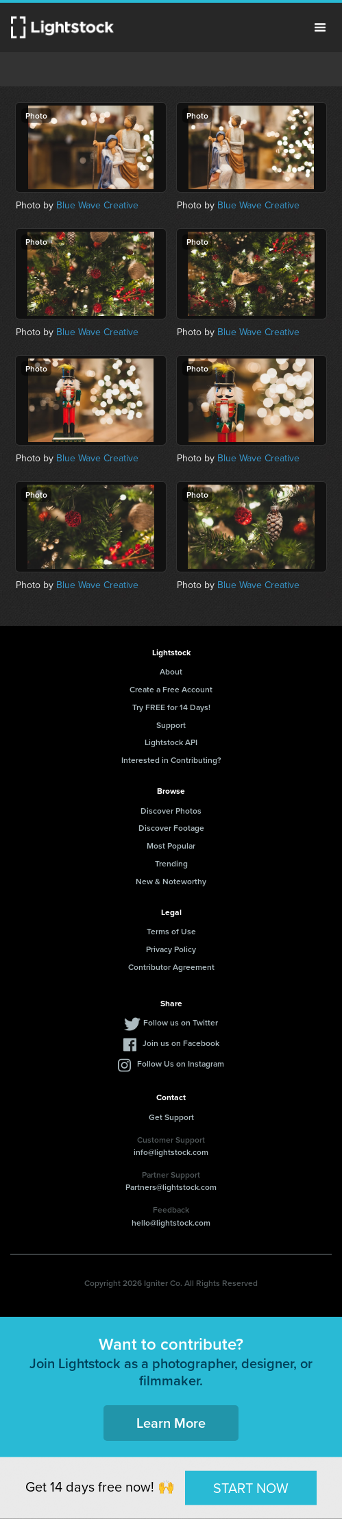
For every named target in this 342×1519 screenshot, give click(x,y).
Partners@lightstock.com (171, 1187)
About (171, 671)
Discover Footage (171, 828)
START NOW (251, 1487)
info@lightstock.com (171, 1152)
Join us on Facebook (181, 1043)
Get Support (171, 1117)
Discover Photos (171, 810)
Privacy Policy (171, 949)
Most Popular (171, 845)
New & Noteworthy (171, 881)
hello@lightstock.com (171, 1222)
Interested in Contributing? (171, 760)
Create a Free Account (171, 689)
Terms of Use (171, 931)
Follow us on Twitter (180, 1022)
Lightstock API (171, 742)
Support (171, 725)
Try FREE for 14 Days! (171, 707)
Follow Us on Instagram (180, 1063)
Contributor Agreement (171, 967)
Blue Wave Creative (97, 205)
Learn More (171, 1423)
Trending (171, 863)
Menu (320, 27)
